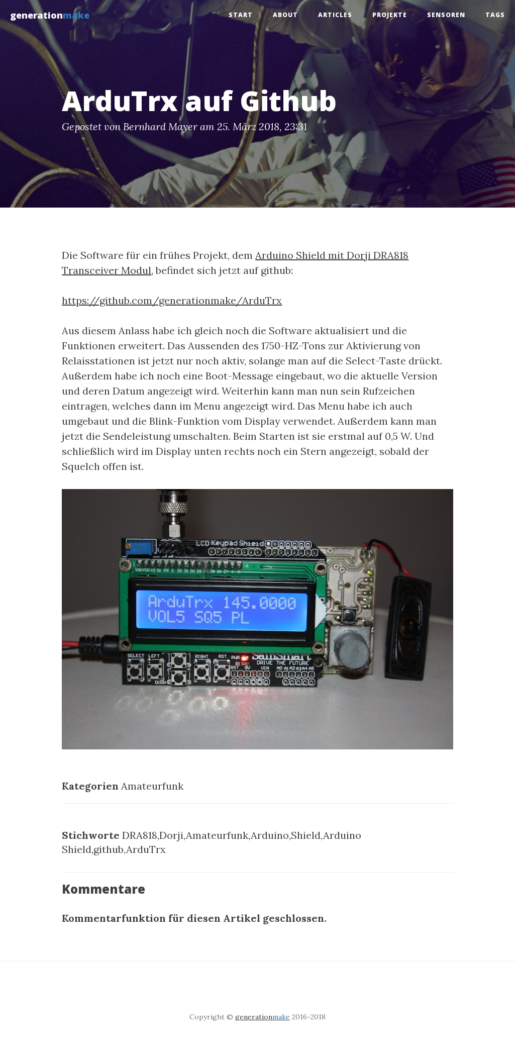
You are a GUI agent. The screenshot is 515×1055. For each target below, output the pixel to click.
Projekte (389, 15)
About (285, 15)
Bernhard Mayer (160, 126)
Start (241, 15)
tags (495, 15)
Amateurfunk (152, 786)
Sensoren (446, 15)
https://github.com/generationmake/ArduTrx (172, 300)
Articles (335, 15)
